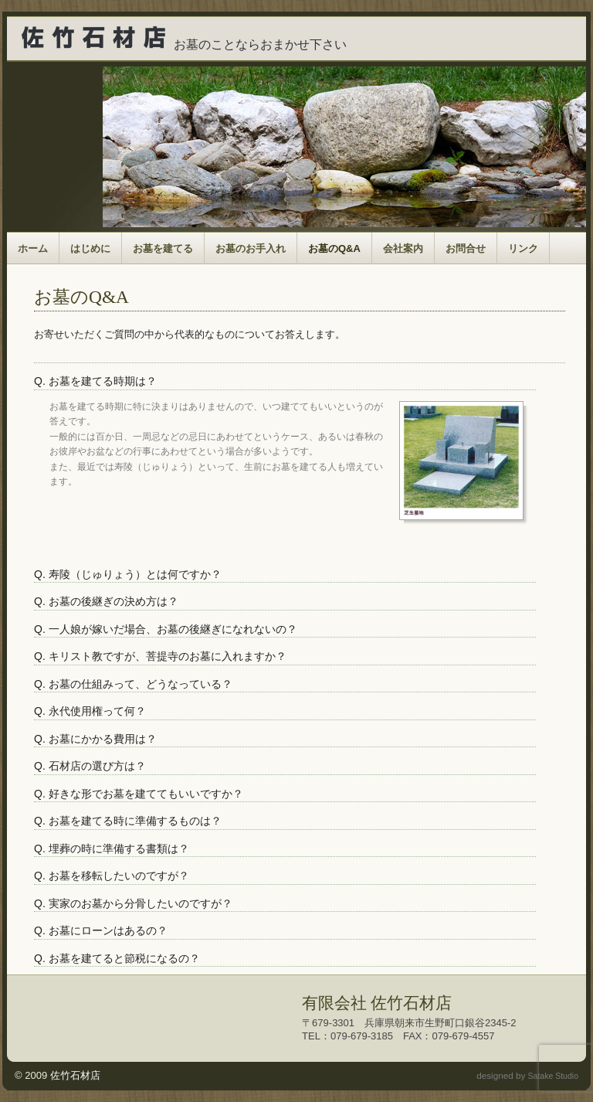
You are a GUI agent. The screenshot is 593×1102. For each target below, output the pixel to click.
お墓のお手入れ (250, 248)
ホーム (33, 248)
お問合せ (466, 248)
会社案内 (403, 248)
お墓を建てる (163, 248)
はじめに (90, 248)
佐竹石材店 (75, 1075)
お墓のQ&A (334, 248)
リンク (523, 248)
